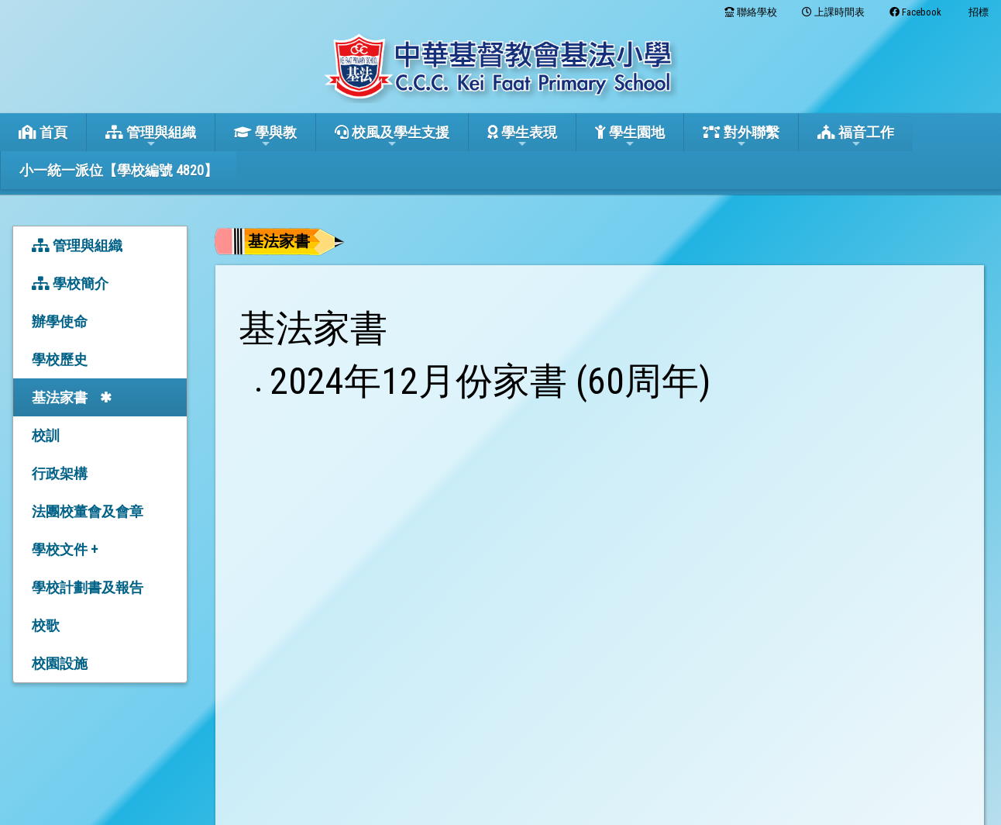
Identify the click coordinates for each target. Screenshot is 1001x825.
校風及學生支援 (392, 137)
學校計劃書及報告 (87, 587)
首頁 (43, 132)
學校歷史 (60, 359)
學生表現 (522, 137)
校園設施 (60, 663)
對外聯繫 (741, 137)
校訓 (46, 435)
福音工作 (855, 137)
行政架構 (60, 473)
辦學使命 (60, 321)
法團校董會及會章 (87, 511)
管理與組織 (150, 137)
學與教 (265, 137)
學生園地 (630, 137)
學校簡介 (70, 283)
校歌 (46, 625)
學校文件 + (65, 549)
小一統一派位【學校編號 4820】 (118, 170)
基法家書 (60, 397)
